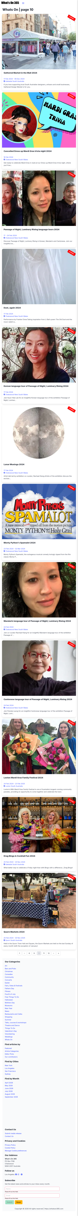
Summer (8, 1020)
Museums (8, 1005)
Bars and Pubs (10, 969)
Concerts (8, 980)
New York (8, 1065)
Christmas (9, 971)
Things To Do (10, 1028)
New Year (8, 1008)
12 (49, 953)
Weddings (8, 1037)
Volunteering (10, 1034)
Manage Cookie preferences (16, 1151)
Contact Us (9, 1136)
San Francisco (10, 1071)
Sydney (8, 1074)
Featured (8, 1048)
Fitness (7, 991)
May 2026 (9, 1086)
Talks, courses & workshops (15, 1023)
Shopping (8, 1017)
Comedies (9, 974)
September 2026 (11, 1097)
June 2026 (9, 1088)
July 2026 (9, 1091)
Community (9, 977)
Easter (7, 983)
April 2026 (9, 1083)
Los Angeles (9, 1068)
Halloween (9, 1000)
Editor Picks (9, 1054)
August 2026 (10, 1094)
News (7, 1011)
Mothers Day (10, 1003)
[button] (23, 3)
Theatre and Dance (12, 1025)
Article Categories (12, 1051)
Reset (18, 1202)
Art (6, 966)
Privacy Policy (10, 1145)
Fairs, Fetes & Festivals (13, 986)
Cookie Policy (10, 1148)
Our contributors (11, 1057)
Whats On (8, 1040)
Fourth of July (10, 994)
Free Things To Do (12, 997)
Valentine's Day (11, 1031)
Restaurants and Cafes (13, 1014)
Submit (9, 1202)
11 (43, 953)
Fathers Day (9, 988)
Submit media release (13, 1133)
